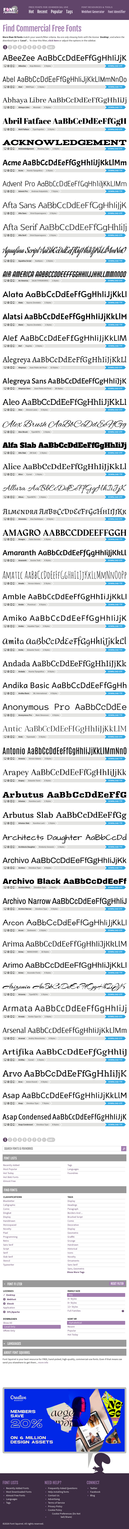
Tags (69, 11)
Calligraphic (9, 1205)
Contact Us (53, 1495)
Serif (5, 1252)
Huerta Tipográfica (34, 171)
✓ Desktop (9, 1295)
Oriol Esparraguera (38, 213)
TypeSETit (36, 432)
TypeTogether (38, 129)
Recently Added (11, 1165)
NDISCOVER (32, 952)
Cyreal (29, 474)
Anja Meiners (35, 66)
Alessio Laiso (31, 410)
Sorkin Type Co (34, 1017)
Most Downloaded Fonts (19, 1492)
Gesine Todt (35, 560)
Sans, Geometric (76, 1268)
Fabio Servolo (34, 539)
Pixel (5, 1233)
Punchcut (32, 605)
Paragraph (73, 1209)
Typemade (31, 737)
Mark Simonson (42, 715)
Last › (51, 47)
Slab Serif (8, 1256)
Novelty (7, 1229)
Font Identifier (117, 12)
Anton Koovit (31, 1082)
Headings (72, 1205)
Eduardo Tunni (33, 650)
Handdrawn (9, 1221)
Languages (73, 1169)
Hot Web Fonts (10, 1177)
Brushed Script (75, 1217)
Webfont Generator (92, 12)
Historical (72, 1248)
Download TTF (115, 87)
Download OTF (115, 66)
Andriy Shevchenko (37, 1038)
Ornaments (73, 1260)
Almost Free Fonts (15, 1495)
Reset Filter (117, 1283)
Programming (10, 1237)
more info (43, 1362)
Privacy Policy (55, 1506)
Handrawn (73, 1244)
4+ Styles (72, 1298)
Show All (7, 1323)
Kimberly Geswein (46, 847)
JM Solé (33, 453)
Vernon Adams (34, 583)
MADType (30, 87)
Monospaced (9, 1225)
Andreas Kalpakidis (40, 191)
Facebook (95, 1492)
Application (9, 1307)
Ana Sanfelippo (36, 519)
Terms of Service (56, 1502)
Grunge (71, 1240)
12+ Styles (73, 1306)
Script (6, 1248)
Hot (31, 11)
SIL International (40, 693)
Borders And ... (75, 1213)
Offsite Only (9, 1330)
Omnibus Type (35, 868)
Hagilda (29, 346)
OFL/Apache (11, 1312)
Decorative (73, 1225)
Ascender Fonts (34, 973)
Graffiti (71, 1237)
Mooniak (36, 107)
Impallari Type (33, 626)
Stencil (6, 1260)
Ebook (8, 1304)
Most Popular (10, 1169)
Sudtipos (39, 261)
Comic (6, 1209)
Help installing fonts (58, 1492)
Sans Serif (8, 1244)
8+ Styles (72, 1302)
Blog (92, 1495)
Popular (56, 11)
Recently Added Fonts (17, 1488)
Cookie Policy (55, 1510)
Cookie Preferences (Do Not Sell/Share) (66, 1515)
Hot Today (8, 1173)
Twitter (93, 1488)
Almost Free (9, 1181)
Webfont (9, 1299)
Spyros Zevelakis (33, 303)
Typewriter (8, 1264)
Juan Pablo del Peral (38, 368)
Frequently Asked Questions (62, 1488)
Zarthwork (31, 930)
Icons (70, 1252)
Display (7, 1217)
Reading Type (43, 149)
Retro (6, 1240)
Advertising (54, 1499)
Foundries (73, 1173)
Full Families (74, 1310)
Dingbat (7, 1213)
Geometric (73, 1233)
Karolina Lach (34, 801)
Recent (42, 11)
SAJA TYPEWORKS (40, 281)
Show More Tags (75, 1272)
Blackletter (8, 1201)
